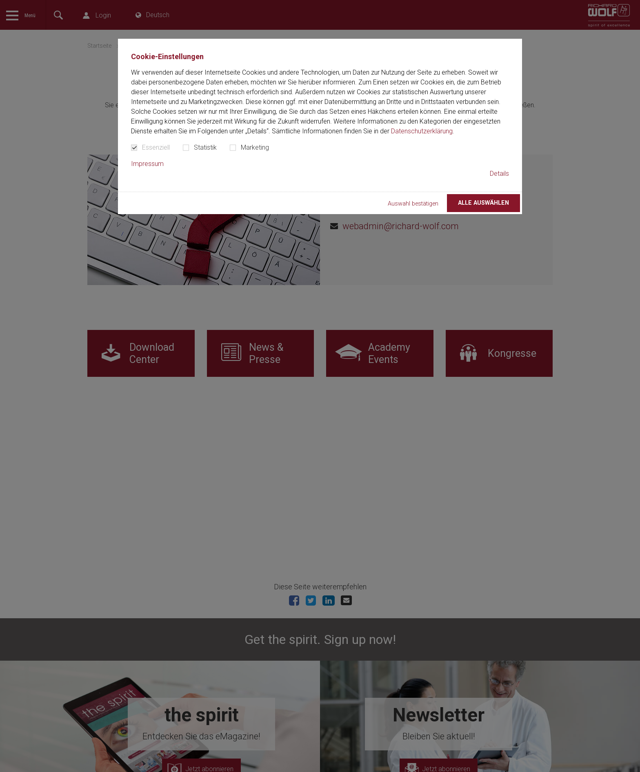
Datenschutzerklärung (422, 131)
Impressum (147, 164)
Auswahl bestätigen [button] (413, 203)
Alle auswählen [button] (483, 202)
